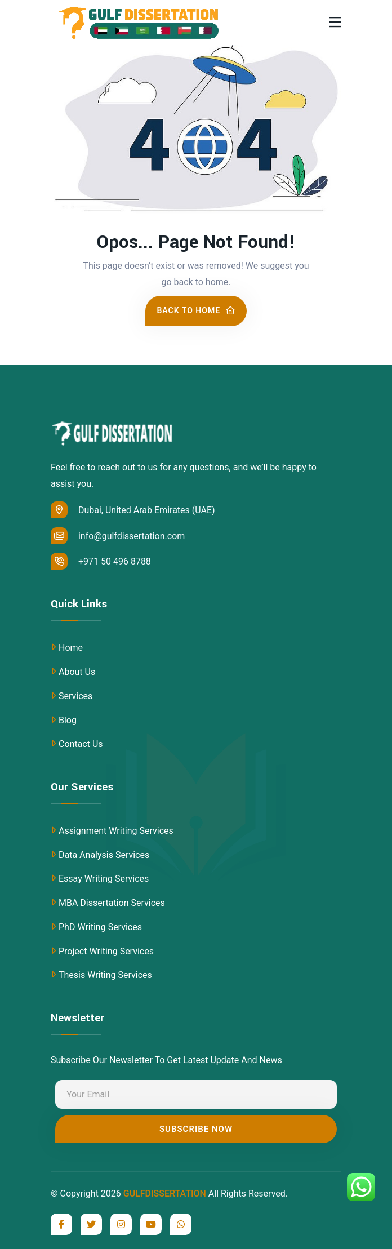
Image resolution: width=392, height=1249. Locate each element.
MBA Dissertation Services (112, 902)
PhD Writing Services (100, 927)
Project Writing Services (106, 951)
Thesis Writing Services (105, 975)
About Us (77, 671)
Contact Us (81, 744)
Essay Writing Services (104, 878)
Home (71, 647)
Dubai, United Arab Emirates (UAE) (133, 509)
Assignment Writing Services (116, 830)
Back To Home (196, 310)
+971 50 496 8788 (101, 561)
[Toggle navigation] (335, 23)
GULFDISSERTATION (164, 1193)
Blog (68, 720)
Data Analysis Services (104, 855)
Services (75, 696)
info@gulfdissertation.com (118, 535)
